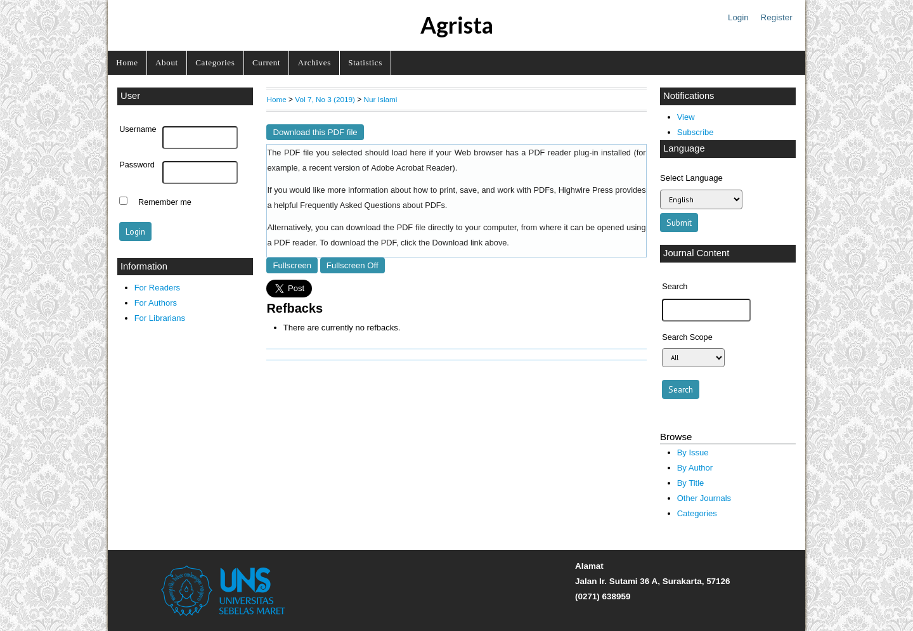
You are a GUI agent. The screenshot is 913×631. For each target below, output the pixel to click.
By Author (695, 467)
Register (777, 17)
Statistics (365, 62)
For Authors (155, 303)
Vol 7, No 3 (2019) (325, 99)
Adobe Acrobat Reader (411, 168)
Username (137, 129)
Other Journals (704, 498)
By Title (690, 483)
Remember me (164, 202)
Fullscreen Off (353, 265)
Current (266, 62)
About (166, 62)
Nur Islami (381, 99)
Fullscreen (292, 265)
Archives (314, 62)
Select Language (691, 178)
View (686, 117)
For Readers (157, 287)
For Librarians (159, 318)
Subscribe (695, 132)
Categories (215, 62)
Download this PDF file (315, 132)
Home (127, 62)
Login (738, 17)
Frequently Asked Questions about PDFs (372, 205)
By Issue (693, 452)
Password (137, 164)
